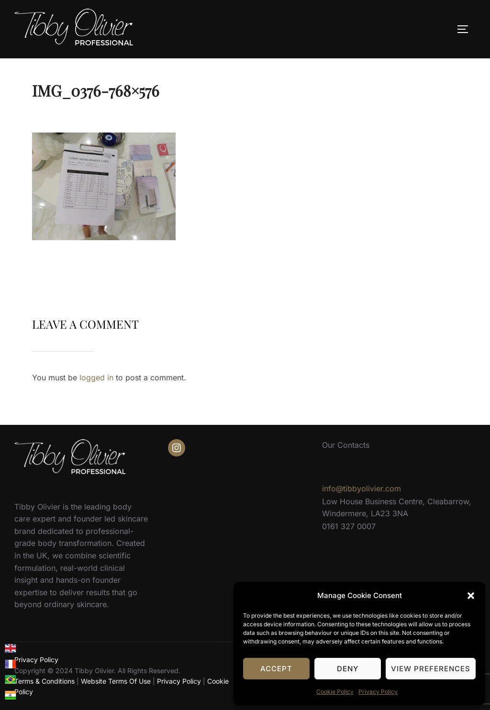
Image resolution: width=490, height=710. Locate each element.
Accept (276, 668)
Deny (347, 668)
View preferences (430, 668)
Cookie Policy (335, 691)
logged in (96, 377)
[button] (471, 595)
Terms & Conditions (44, 681)
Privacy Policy (378, 691)
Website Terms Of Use (116, 681)
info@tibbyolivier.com (361, 488)
